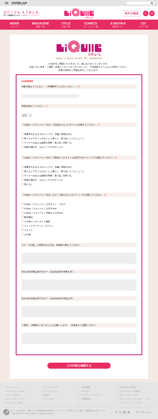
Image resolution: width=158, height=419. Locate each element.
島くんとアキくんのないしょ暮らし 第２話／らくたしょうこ (54, 138)
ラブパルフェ (49, 399)
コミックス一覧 (90, 24)
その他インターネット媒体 (37, 221)
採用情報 (86, 399)
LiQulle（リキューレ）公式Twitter (40, 208)
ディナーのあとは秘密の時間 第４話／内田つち (48, 143)
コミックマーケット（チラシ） (39, 226)
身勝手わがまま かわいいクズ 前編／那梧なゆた (48, 134)
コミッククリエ (50, 391)
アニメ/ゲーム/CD (14, 403)
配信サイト (118, 24)
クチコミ (28, 230)
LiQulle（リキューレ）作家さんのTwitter (43, 213)
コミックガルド (13, 395)
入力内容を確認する (79, 365)
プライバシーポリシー (92, 395)
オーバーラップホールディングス (135, 399)
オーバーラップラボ (129, 395)
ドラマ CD (143, 24)
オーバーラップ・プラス (131, 403)
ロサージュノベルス (15, 391)
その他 (27, 234)
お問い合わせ (146, 412)
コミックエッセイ (51, 387)
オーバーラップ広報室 (130, 391)
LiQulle (46, 395)
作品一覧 (66, 24)
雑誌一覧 (40, 24)
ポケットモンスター (15, 399)
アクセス (86, 391)
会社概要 (86, 387)
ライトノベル (12, 387)
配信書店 (28, 217)
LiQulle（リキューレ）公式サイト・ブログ (45, 204)
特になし (28, 184)
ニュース (14, 24)
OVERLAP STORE (128, 387)
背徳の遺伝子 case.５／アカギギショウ (43, 147)
